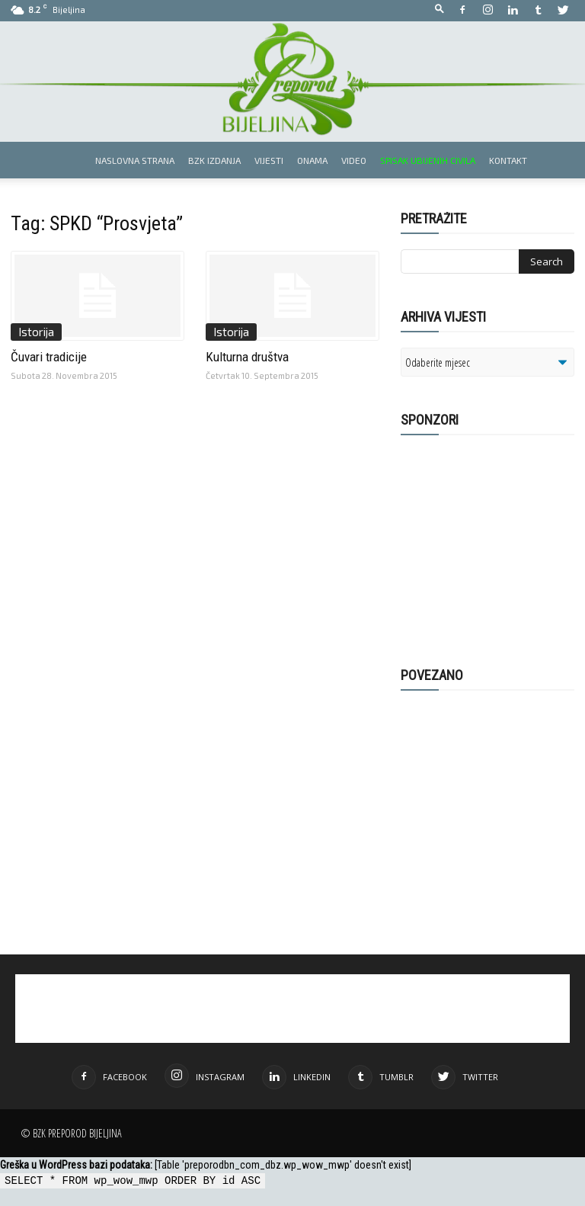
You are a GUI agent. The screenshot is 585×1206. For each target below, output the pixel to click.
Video (353, 160)
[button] (439, 9)
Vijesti (268, 160)
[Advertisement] (493, 543)
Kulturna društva (247, 356)
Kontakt (508, 160)
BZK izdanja (214, 160)
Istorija (36, 331)
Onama (312, 160)
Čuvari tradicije (49, 356)
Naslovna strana (134, 160)
